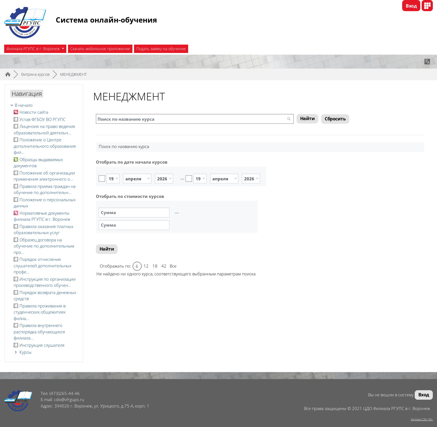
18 (154, 266)
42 (163, 266)
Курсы (25, 352)
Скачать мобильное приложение (100, 48)
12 (146, 266)
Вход (411, 6)
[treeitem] (43, 105)
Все (173, 266)
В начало (24, 105)
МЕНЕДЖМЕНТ (73, 74)
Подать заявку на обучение (161, 48)
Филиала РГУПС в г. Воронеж (33, 48)
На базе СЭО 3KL (422, 419)
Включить (102, 178)
